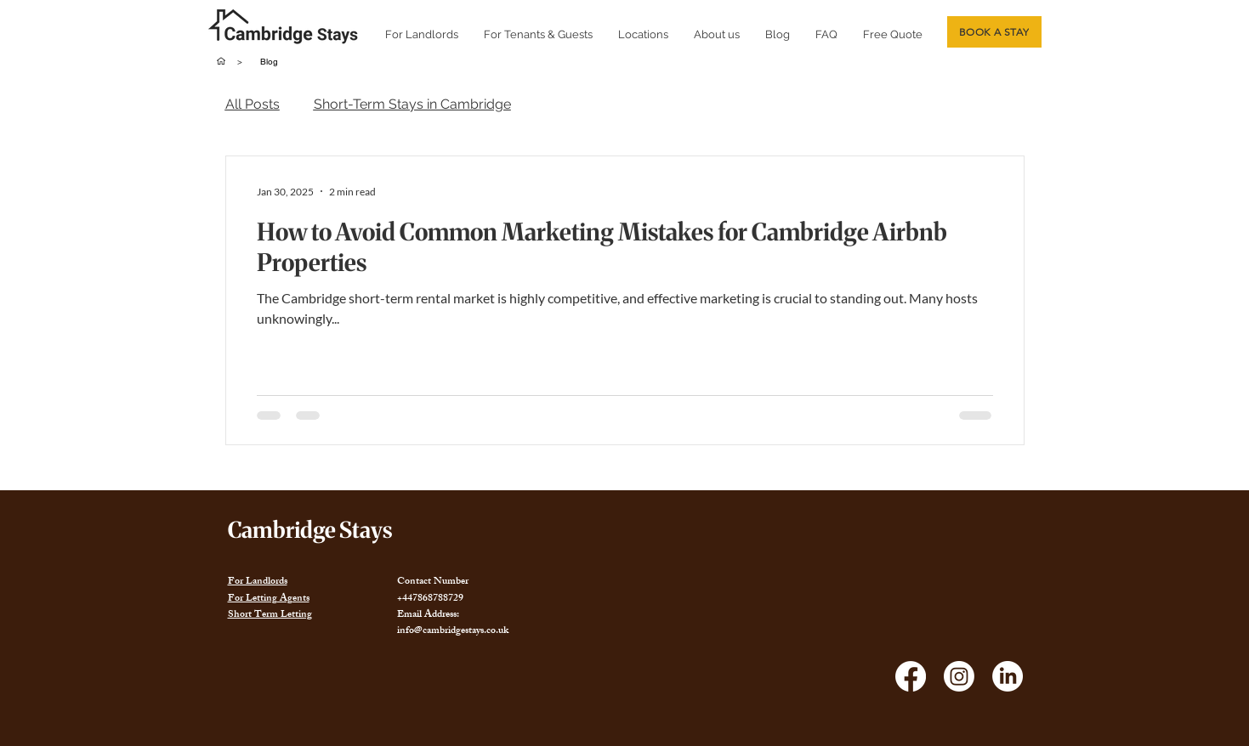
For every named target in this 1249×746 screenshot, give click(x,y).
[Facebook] (910, 676)
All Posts (252, 104)
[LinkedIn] (1007, 676)
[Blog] (269, 61)
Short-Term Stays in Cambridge (412, 104)
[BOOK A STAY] (994, 32)
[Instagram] (959, 676)
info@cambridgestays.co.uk (452, 631)
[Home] (221, 61)
